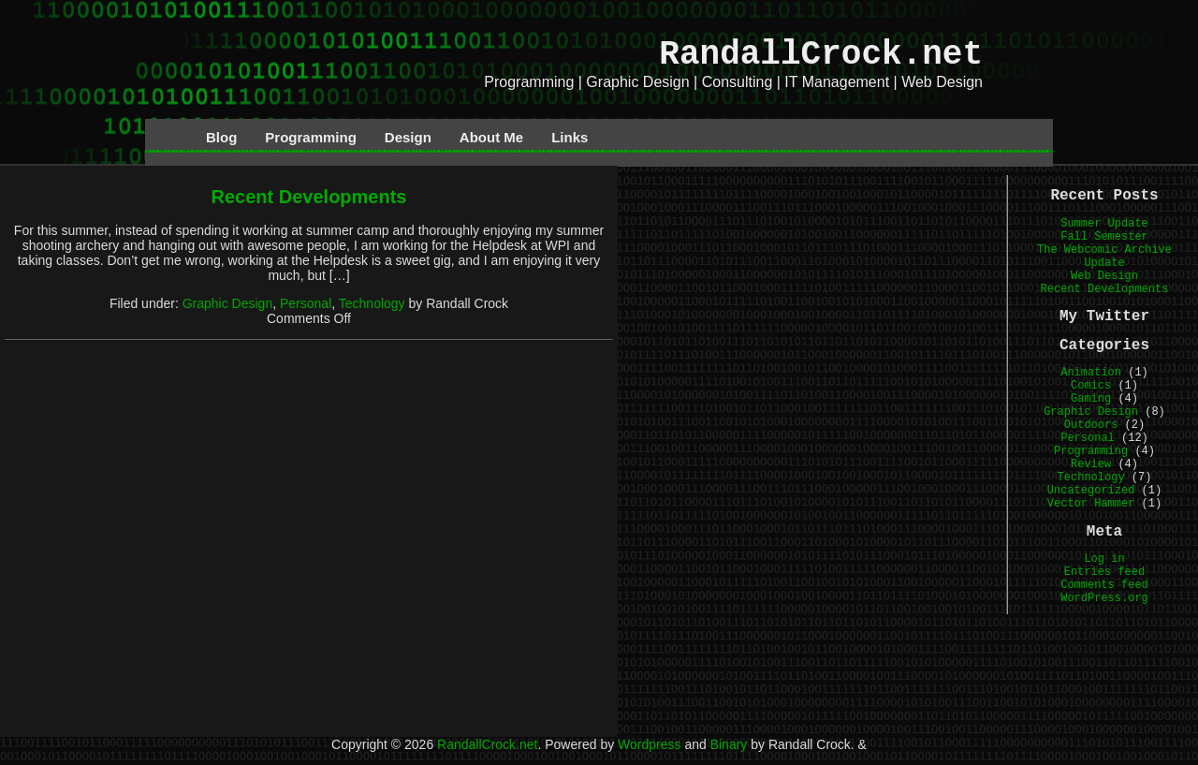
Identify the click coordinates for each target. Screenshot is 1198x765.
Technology (372, 303)
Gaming (1091, 398)
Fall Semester (1104, 236)
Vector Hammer (1091, 503)
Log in (1104, 559)
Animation (1090, 372)
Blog (221, 137)
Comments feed (1104, 585)
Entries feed (1104, 572)
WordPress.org (1104, 598)
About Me (491, 137)
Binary (729, 744)
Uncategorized (1091, 490)
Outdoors (1091, 425)
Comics (1091, 385)
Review (1091, 464)
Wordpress (649, 744)
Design (408, 137)
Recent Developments (309, 196)
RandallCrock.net (821, 55)
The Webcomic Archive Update (1104, 256)
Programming (311, 137)
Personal (305, 303)
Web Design (1104, 276)
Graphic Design (228, 303)
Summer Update (1104, 223)
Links (569, 137)
